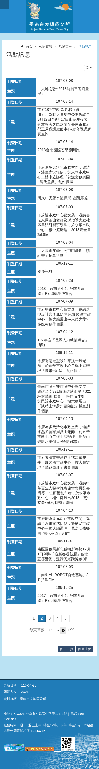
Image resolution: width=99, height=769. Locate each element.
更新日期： (12, 685)
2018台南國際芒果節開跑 (58, 150)
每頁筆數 (36, 630)
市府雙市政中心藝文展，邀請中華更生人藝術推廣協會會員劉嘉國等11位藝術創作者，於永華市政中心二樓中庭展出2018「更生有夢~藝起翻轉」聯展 (64, 493)
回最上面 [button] (84, 649)
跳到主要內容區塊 (2, 2)
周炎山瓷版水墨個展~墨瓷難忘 (62, 198)
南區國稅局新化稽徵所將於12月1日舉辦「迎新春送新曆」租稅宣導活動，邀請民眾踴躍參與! (63, 554)
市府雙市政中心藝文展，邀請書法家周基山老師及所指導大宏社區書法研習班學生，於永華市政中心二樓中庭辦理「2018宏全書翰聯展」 (64, 225)
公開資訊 (45, 46)
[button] (63, 630)
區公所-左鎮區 (49, 16)
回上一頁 (66, 649)
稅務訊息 (44, 271)
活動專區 (65, 46)
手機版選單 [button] (4, 4)
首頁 (29, 46)
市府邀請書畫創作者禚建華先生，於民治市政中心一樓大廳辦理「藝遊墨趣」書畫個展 (63, 462)
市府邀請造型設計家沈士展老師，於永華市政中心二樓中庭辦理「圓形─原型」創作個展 (63, 366)
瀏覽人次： (12, 692)
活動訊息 (85, 46)
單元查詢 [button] (88, 68)
